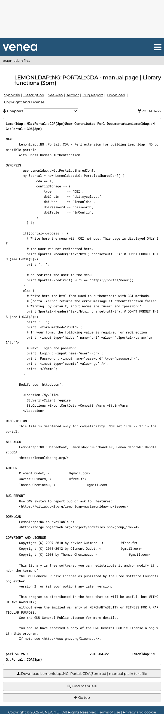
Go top (82, 697)
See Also (55, 95)
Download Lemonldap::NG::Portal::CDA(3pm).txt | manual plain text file (82, 673)
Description (33, 95)
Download (116, 95)
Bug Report (93, 95)
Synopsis (12, 95)
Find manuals (82, 686)
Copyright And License (24, 102)
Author (72, 95)
